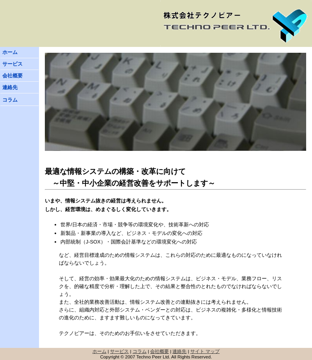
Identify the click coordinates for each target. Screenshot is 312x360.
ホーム (10, 52)
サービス (12, 64)
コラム (10, 100)
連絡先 (10, 87)
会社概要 (12, 76)
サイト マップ (205, 351)
